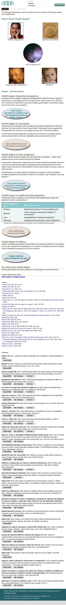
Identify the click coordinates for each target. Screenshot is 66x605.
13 (8, 176)
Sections (5, 9)
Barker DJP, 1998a (27, 326)
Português (31, 5)
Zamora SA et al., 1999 (10, 344)
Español (31, 3)
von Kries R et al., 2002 (52, 311)
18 (33, 214)
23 (31, 246)
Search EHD (7, 360)
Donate (13, 593)
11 (44, 174)
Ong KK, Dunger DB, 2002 (11, 315)
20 (53, 217)
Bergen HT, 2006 (8, 306)
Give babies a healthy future (13, 277)
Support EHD (21, 9)
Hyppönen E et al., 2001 (45, 339)
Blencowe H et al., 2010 (10, 289)
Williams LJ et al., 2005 (34, 291)
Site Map (7, 593)
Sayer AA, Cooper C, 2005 (29, 300)
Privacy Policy (33, 591)
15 (41, 209)
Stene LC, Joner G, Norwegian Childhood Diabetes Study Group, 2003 (25, 337)
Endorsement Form (52, 591)
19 (37, 217)
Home (13, 9)
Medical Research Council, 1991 (13, 291)
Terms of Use (13, 591)
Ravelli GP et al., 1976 (10, 300)
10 (59, 172)
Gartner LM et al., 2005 (10, 346)
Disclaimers (23, 591)
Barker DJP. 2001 (8, 317)
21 (59, 220)
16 (57, 209)
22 (18, 246)
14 (26, 199)
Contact (42, 591)
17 (55, 212)
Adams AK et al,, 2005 (10, 309)
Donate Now (59, 5)
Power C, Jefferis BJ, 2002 (51, 309)
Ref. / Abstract (18, 376)
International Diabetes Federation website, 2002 (39, 315)
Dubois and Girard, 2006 (31, 309)
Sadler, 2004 (7, 295)
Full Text (30, 376)
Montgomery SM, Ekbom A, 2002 (16, 311)
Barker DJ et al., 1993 (10, 330)
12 (57, 174)
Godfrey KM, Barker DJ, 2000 (54, 300)
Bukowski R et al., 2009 (10, 293)
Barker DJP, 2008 (8, 284)
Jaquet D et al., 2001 (9, 326)
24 (39, 248)
